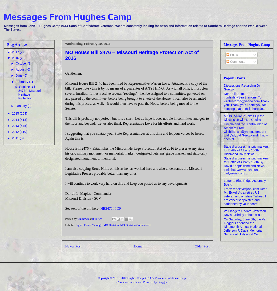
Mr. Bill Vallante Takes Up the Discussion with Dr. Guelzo (244, 118)
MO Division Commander (135, 225)
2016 (16, 58)
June (19, 75)
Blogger (162, 282)
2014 (16, 119)
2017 (16, 52)
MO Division (111, 225)
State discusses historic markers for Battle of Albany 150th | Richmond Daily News (246, 150)
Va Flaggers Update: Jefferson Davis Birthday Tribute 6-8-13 (245, 213)
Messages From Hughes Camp (68, 17)
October (22, 63)
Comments (236, 61)
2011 (16, 138)
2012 (16, 132)
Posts (232, 55)
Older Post (202, 246)
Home (138, 246)
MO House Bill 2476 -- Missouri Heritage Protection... (28, 92)
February (22, 82)
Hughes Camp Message (88, 225)
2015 (16, 113)
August (21, 69)
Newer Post (73, 246)
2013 (16, 126)
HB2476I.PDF (110, 208)
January (22, 106)
